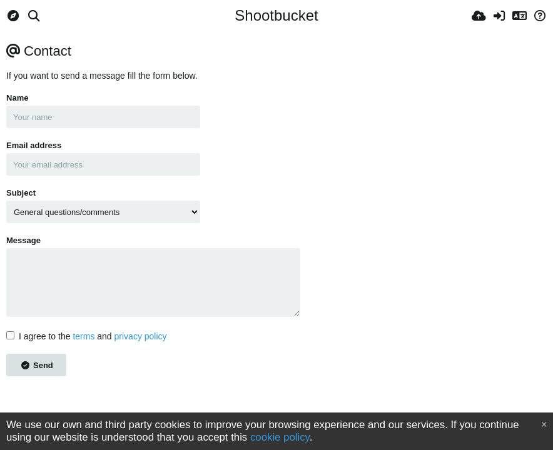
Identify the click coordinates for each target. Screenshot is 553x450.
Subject (21, 193)
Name (17, 97)
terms (83, 336)
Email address (33, 145)
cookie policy (280, 437)
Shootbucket (276, 15)
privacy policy (140, 336)
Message (23, 240)
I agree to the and (86, 336)
